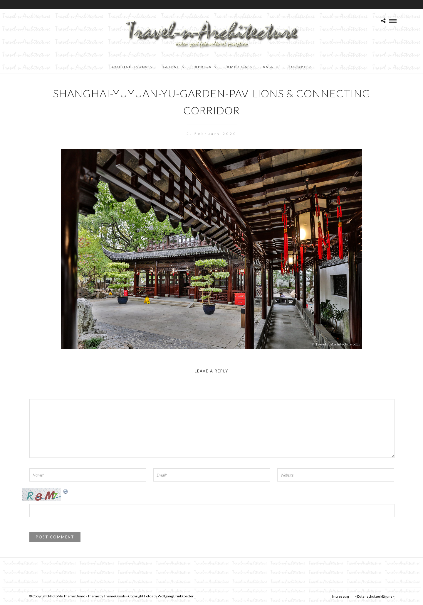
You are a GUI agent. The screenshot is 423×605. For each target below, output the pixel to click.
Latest (171, 67)
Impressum (340, 596)
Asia (268, 67)
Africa (203, 67)
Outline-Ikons (130, 67)
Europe (297, 67)
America (237, 67)
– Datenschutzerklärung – (375, 596)
